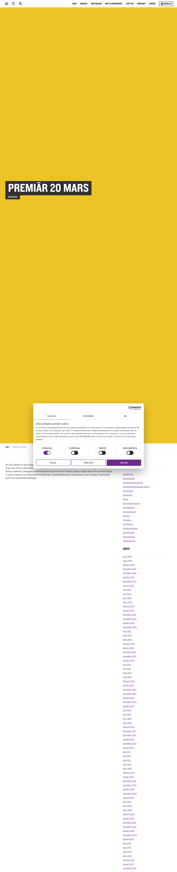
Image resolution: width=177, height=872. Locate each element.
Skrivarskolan (129, 536)
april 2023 (127, 673)
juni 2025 (127, 589)
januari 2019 (128, 864)
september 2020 (130, 793)
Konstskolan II (129, 512)
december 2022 (129, 689)
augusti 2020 (128, 797)
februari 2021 (129, 772)
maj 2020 (127, 801)
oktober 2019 (129, 831)
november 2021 (130, 735)
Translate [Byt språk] (166, 3)
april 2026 (127, 556)
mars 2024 (127, 639)
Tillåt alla (124, 463)
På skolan (127, 520)
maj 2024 (127, 631)
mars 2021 (127, 768)
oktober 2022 (129, 698)
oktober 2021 (129, 739)
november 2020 (130, 785)
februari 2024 (129, 643)
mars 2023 (127, 677)
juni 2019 (127, 843)
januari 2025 (128, 610)
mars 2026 (127, 560)
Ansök (152, 3)
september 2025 (130, 581)
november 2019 (130, 826)
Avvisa (53, 463)
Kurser (85, 3)
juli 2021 (127, 752)
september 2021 (130, 743)
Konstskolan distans (132, 503)
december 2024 (129, 614)
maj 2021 (127, 760)
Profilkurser (128, 524)
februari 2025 (129, 606)
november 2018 (130, 868)
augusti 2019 (128, 839)
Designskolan (129, 478)
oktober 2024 (129, 623)
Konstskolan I (129, 507)
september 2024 (130, 627)
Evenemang (128, 491)
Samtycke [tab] (51, 416)
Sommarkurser (129, 541)
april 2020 (127, 806)
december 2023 (129, 652)
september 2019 (130, 835)
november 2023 (130, 656)
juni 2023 (127, 664)
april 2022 (127, 718)
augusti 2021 (128, 747)
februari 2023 (129, 681)
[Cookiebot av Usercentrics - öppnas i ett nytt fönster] (130, 408)
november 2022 (130, 693)
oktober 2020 (129, 789)
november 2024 (130, 619)
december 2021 (129, 731)
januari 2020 (128, 818)
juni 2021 (127, 756)
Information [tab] (88, 416)
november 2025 (130, 573)
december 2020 (129, 781)
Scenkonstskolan (130, 528)
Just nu (130, 3)
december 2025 (129, 569)
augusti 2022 (128, 706)
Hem (76, 3)
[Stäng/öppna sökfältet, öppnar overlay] (20, 4)
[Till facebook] (7, 4)
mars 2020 (127, 810)
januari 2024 (128, 648)
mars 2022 (127, 723)
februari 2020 (129, 814)
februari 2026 (129, 565)
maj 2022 (127, 714)
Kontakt (142, 3)
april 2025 (127, 598)
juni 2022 (127, 710)
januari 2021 (128, 777)
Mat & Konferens (115, 3)
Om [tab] (125, 416)
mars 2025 (127, 602)
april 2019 (127, 851)
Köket (125, 499)
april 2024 (127, 635)
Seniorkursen (129, 532)
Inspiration (128, 495)
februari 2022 (129, 727)
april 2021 (127, 764)
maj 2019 (127, 847)
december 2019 (129, 822)
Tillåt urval (88, 463)
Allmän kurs (128, 474)
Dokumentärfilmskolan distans (136, 486)
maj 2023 (127, 668)
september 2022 (130, 702)
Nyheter (126, 516)
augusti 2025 (128, 585)
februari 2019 (129, 860)
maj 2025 (127, 594)
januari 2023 (128, 685)
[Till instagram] (13, 4)
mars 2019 (127, 856)
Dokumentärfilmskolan (133, 482)
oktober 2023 (129, 660)
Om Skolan (98, 3)
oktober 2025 (129, 577)
